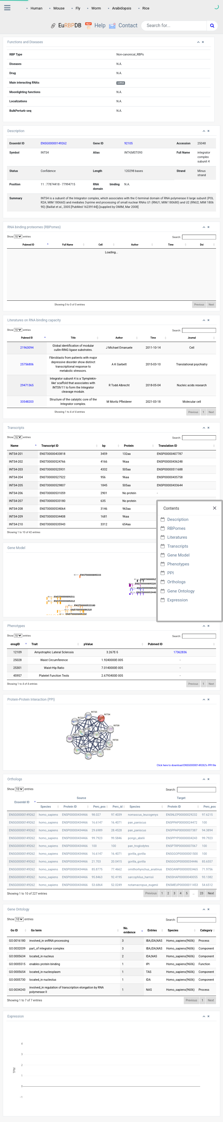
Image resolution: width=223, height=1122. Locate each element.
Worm (96, 8)
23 (201, 876)
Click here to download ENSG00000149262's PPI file (186, 747)
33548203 (19, 384)
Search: (194, 237)
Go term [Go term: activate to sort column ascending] (36, 913)
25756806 (19, 360)
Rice (146, 8)
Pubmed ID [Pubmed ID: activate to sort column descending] (30, 244)
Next (211, 304)
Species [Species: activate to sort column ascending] (45, 789)
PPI (170, 572)
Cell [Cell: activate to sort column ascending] (110, 244)
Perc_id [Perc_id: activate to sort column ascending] (117, 789)
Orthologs (176, 581)
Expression (177, 600)
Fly (78, 8)
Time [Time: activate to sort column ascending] (174, 244)
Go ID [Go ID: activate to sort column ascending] (14, 913)
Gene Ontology (181, 591)
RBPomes (176, 528)
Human (36, 8)
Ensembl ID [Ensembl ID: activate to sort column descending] (22, 784)
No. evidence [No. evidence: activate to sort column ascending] (130, 913)
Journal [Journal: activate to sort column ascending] (201, 337)
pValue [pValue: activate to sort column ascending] (126, 626)
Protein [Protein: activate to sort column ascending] (130, 428)
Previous (199, 304)
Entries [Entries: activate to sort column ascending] (152, 913)
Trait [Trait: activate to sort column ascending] (34, 626)
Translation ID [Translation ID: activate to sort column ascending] (170, 428)
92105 (128, 143)
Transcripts (177, 546)
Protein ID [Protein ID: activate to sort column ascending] (70, 789)
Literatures (177, 537)
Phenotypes (178, 564)
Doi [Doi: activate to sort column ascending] (203, 244)
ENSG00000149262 (54, 143)
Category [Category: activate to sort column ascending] (206, 913)
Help (100, 25)
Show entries (19, 236)
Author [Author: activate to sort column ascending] (141, 244)
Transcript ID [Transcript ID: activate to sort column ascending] (54, 428)
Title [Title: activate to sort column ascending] (87, 337)
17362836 (193, 635)
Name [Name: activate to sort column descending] (14, 428)
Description (177, 519)
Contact (128, 25)
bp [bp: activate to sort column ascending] (106, 428)
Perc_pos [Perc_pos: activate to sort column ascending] (99, 789)
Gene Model (178, 555)
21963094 (19, 347)
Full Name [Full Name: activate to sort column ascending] (74, 244)
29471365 (19, 372)
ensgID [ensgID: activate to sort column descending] (15, 626)
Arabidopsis (121, 8)
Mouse (59, 8)
